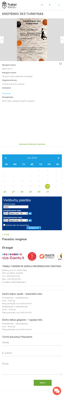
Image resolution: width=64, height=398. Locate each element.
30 (39, 192)
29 (30, 192)
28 (21, 192)
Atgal (6, 234)
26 (4, 192)
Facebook (6, 93)
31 (47, 192)
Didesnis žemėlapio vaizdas (32, 144)
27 (13, 192)
